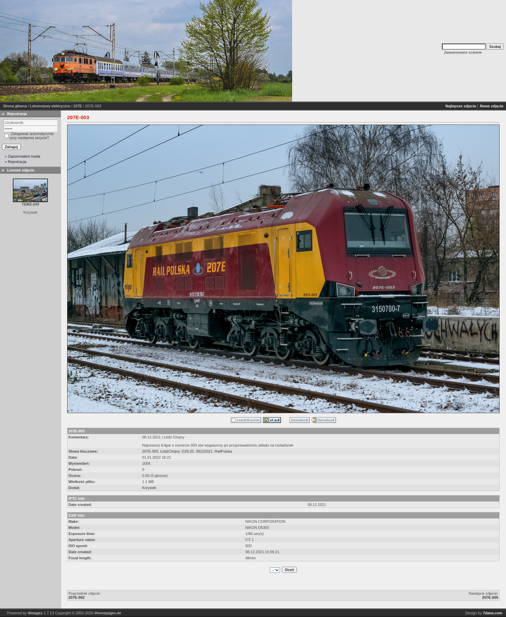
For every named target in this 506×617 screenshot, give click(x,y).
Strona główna (15, 106)
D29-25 (188, 451)
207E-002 (76, 597)
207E (78, 106)
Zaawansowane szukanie (463, 52)
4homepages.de (107, 613)
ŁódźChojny (169, 451)
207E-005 (490, 597)
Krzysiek (149, 488)
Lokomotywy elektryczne (50, 106)
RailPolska (223, 451)
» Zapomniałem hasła (22, 156)
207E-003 (150, 451)
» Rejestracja (15, 162)
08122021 (204, 451)
